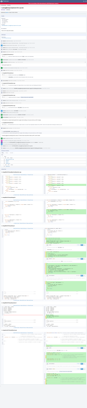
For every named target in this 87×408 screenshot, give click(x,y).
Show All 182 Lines (23, 332)
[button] (86, 1)
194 (3, 74)
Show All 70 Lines (23, 327)
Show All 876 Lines (23, 194)
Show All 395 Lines (23, 305)
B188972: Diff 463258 (22, 59)
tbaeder (6, 12)
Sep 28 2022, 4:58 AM (20, 80)
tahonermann (5, 21)
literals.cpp (8, 166)
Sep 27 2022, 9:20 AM (31, 43)
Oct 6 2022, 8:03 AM (16, 128)
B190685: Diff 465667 (22, 114)
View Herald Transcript (23, 43)
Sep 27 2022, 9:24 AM (19, 62)
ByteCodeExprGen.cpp (10, 159)
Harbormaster (5, 59)
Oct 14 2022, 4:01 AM (25, 140)
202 (3, 85)
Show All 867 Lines (23, 300)
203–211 (4, 124)
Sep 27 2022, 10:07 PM (18, 70)
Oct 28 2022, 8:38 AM (46, 148)
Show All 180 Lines (23, 228)
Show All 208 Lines (23, 174)
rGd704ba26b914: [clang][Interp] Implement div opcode (11, 25)
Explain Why (41, 142)
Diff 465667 (16, 110)
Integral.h (7, 160)
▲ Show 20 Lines (16, 194)
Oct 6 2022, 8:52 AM (17, 138)
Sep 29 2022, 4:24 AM (45, 88)
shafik (4, 70)
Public (9, 9)
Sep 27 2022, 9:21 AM (30, 59)
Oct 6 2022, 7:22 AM (20, 117)
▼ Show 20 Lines (30, 174)
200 (3, 56)
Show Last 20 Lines (30, 194)
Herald (4, 43)
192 (3, 107)
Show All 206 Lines (23, 200)
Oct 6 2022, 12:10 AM (29, 114)
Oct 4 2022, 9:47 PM (22, 100)
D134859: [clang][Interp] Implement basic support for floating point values (28, 88)
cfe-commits (15, 49)
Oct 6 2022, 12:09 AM (22, 110)
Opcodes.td (8, 163)
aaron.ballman (5, 19)
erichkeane (5, 20)
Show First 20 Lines (16, 174)
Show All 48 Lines (23, 223)
